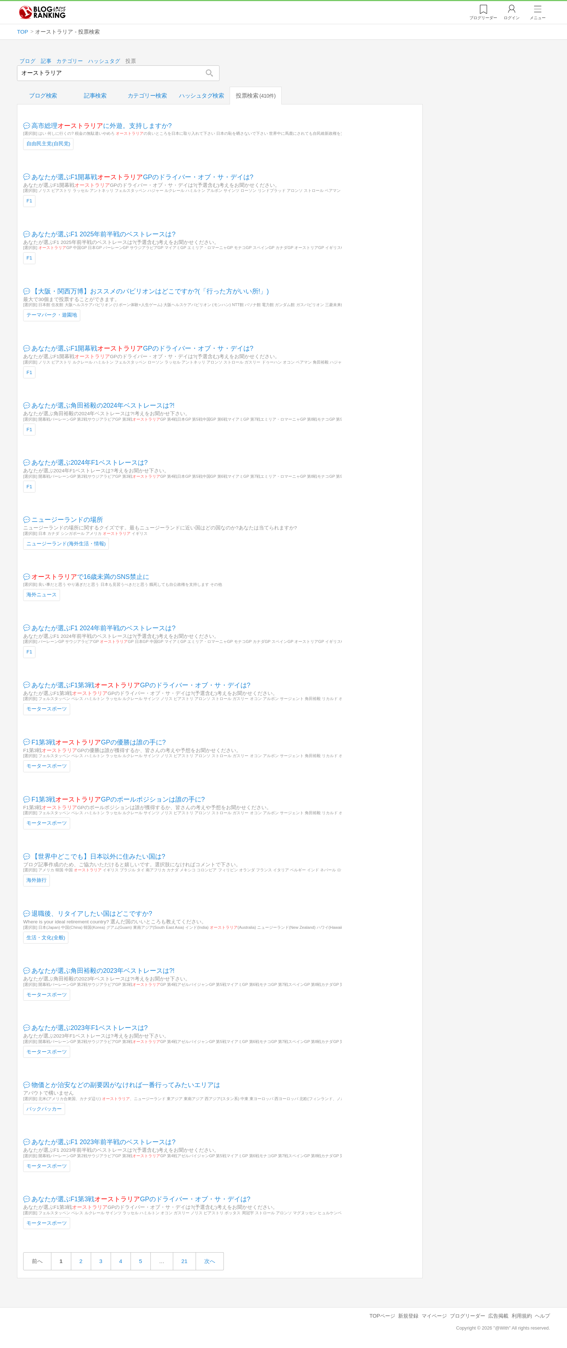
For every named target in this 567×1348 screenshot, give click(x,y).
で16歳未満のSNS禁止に (90, 576)
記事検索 (95, 96)
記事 (46, 61)
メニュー (538, 18)
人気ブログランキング (42, 12)
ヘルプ (542, 1316)
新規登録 (408, 1316)
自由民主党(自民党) (48, 143)
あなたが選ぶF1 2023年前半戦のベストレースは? (103, 1142)
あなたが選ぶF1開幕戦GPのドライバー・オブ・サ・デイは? (142, 176)
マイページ (434, 1316)
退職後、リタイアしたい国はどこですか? (91, 913)
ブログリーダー (467, 1316)
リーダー (483, 18)
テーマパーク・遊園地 (51, 315)
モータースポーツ (46, 709)
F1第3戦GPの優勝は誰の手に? (98, 742)
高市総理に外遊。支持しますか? (101, 125)
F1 (29, 200)
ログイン (512, 18)
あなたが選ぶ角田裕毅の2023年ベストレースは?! (103, 970)
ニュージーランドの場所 (67, 519)
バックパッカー (44, 1108)
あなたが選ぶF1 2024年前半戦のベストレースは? (103, 627)
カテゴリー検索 (147, 96)
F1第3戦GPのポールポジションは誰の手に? (118, 799)
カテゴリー (70, 61)
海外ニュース (41, 594)
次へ (209, 1261)
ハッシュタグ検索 (201, 96)
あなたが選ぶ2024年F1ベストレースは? (89, 462)
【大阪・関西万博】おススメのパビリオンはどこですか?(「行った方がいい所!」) (150, 291)
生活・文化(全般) (45, 937)
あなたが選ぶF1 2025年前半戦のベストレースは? (103, 233)
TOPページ (382, 1316)
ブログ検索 (43, 96)
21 (184, 1261)
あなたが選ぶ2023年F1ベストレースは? (89, 1027)
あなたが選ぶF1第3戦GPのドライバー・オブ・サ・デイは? (141, 684)
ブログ (27, 61)
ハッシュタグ (104, 61)
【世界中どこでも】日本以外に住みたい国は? (98, 856)
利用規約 (522, 1316)
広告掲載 (498, 1316)
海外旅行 (36, 880)
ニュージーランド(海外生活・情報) (66, 543)
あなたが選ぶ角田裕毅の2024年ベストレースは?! (103, 405)
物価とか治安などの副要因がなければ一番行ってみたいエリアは (125, 1085)
